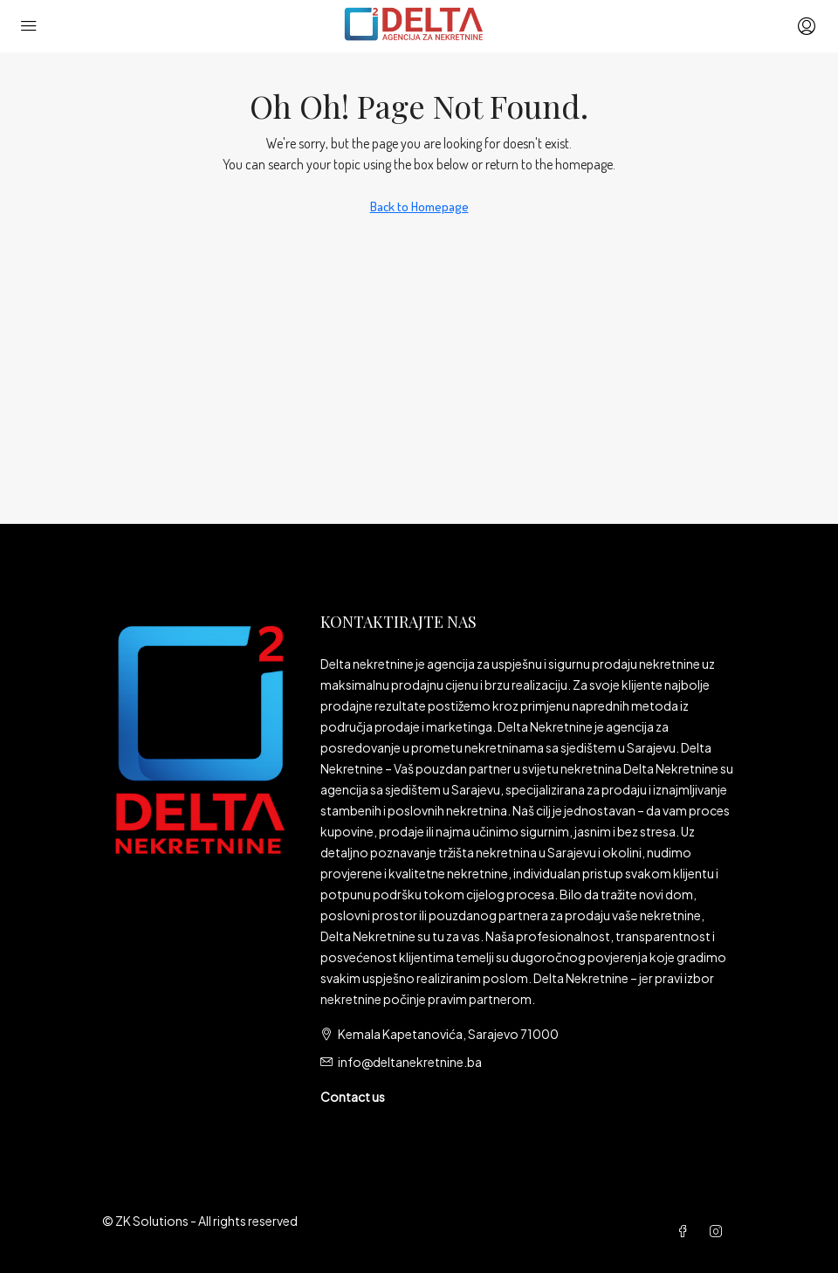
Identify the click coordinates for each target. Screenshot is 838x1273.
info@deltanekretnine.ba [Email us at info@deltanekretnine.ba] (410, 1062)
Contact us (352, 1096)
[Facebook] (686, 1231)
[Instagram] (719, 1231)
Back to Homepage (419, 206)
